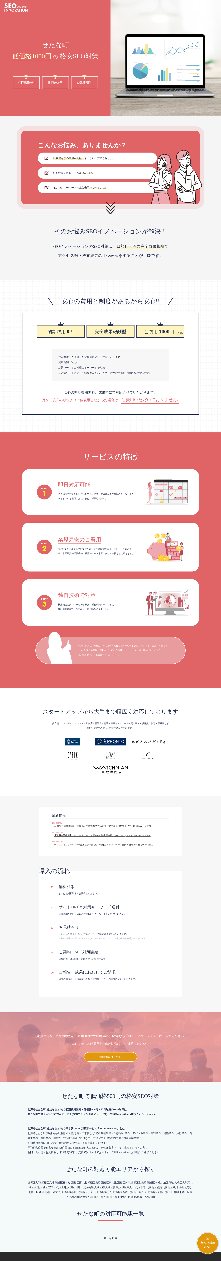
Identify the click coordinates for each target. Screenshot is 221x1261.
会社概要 (187, 1258)
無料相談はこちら (110, 1037)
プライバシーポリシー (206, 1258)
